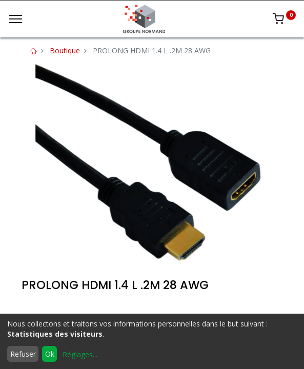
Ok (49, 354)
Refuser (23, 354)
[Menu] (15, 19)
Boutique (65, 50)
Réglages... (80, 354)
